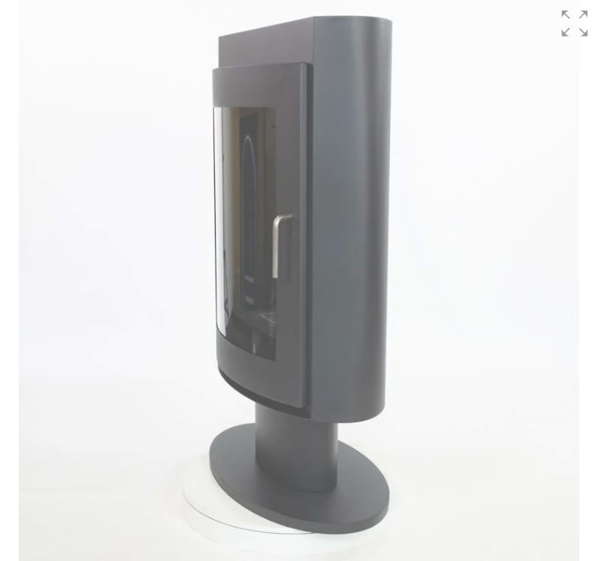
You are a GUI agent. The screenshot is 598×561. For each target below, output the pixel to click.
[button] (574, 23)
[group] (299, 280)
